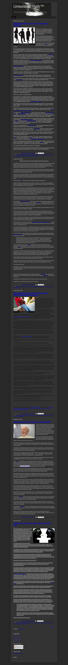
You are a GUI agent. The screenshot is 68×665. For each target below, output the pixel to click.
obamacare (31, 415)
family (31, 622)
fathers (33, 622)
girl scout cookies (25, 286)
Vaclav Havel (25, 623)
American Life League (22, 154)
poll (21, 180)
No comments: (32, 153)
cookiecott (33, 154)
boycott (20, 286)
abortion (17, 154)
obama (42, 622)
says (19, 247)
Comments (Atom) (21, 628)
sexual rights (46, 415)
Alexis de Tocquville (22, 622)
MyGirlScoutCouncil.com (25, 201)
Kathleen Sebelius (34, 286)
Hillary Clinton (41, 154)
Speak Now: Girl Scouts (18, 234)
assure (29, 244)
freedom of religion (38, 622)
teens (17, 416)
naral (44, 286)
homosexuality (45, 154)
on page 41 (39, 202)
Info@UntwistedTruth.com (18, 653)
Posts (15, 645)
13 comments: (32, 413)
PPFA (34, 415)
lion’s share (45, 275)
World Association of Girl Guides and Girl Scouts (41, 222)
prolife (49, 622)
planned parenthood (49, 286)
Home (13, 17)
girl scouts (36, 154)
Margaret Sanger (40, 286)
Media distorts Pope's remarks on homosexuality (31, 422)
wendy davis (17, 287)
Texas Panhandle (21, 416)
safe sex (37, 415)
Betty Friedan (29, 154)
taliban (18, 623)
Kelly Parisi (50, 154)
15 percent (43, 274)
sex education (41, 415)
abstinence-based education (20, 415)
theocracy (21, 623)
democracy (27, 622)
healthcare (27, 415)
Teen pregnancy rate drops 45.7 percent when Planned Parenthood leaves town (30, 294)
